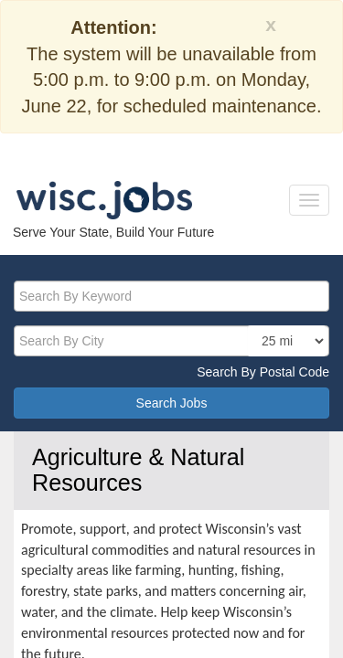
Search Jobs (172, 403)
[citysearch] (171, 340)
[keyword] (171, 296)
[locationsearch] (287, 340)
